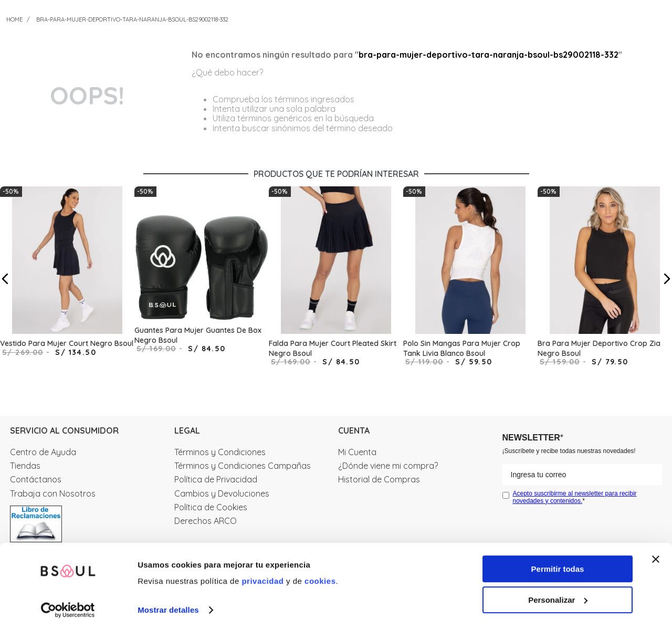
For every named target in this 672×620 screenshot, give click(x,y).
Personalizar (557, 589)
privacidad (263, 570)
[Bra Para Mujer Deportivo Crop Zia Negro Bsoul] (605, 278)
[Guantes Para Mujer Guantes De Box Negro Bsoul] (201, 278)
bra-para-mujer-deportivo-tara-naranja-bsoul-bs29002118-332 (132, 19)
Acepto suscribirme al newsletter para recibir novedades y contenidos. (575, 497)
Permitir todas (557, 558)
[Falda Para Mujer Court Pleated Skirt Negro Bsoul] (336, 278)
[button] (5, 279)
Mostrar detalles (168, 599)
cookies (319, 570)
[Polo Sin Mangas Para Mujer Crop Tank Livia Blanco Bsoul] (470, 278)
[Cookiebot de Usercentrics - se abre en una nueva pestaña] (68, 599)
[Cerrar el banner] (655, 548)
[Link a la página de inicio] (14, 19)
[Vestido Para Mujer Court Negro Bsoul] (67, 278)
